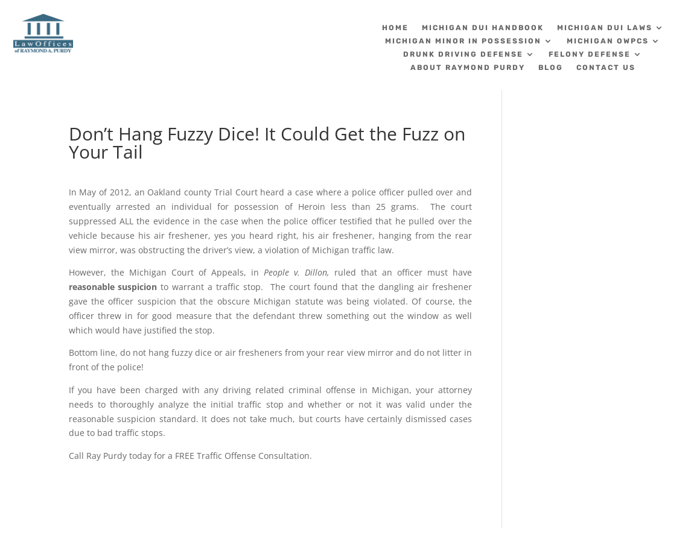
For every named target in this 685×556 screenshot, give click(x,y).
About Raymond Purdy (467, 67)
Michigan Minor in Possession (463, 41)
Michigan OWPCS (608, 41)
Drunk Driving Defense (463, 54)
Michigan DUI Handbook (483, 28)
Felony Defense (590, 54)
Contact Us (606, 67)
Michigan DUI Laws (604, 28)
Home (395, 28)
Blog (550, 67)
